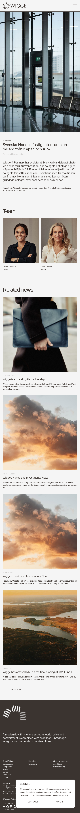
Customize (33, 802)
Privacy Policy (59, 767)
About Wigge (8, 761)
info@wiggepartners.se (11, 786)
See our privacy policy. (61, 795)
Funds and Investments (13, 154)
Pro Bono (7, 775)
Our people (7, 767)
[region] (45, 794)
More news (16, 690)
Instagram (32, 764)
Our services (8, 764)
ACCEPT (59, 802)
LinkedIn (31, 761)
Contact (6, 778)
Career (6, 772)
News (5, 769)
